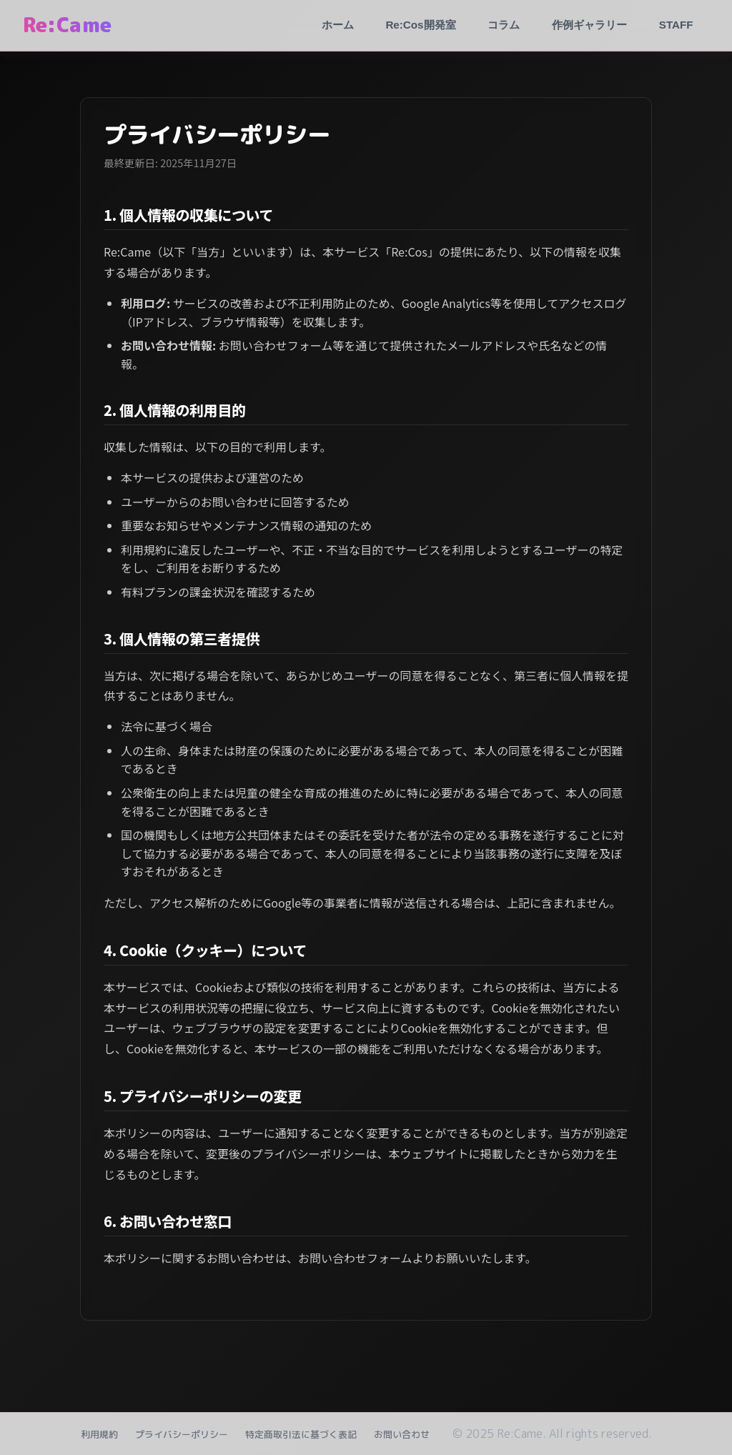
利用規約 (99, 1434)
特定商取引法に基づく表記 (301, 1434)
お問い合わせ (402, 1434)
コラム (504, 25)
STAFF (676, 25)
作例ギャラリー (589, 25)
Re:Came (67, 25)
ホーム (338, 25)
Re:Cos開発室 (420, 25)
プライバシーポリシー (181, 1434)
